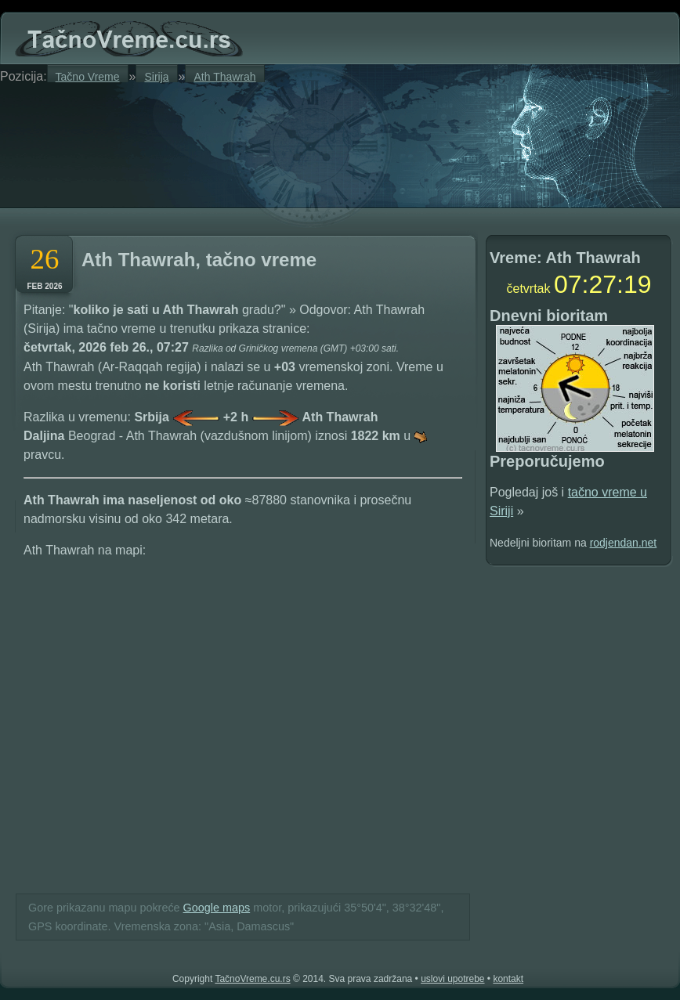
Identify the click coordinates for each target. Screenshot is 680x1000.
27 (602, 284)
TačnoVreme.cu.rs (252, 978)
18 (638, 284)
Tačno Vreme (88, 76)
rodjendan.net (623, 542)
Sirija (156, 76)
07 (568, 284)
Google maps (217, 907)
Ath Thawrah (224, 76)
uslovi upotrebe (452, 978)
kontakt (508, 978)
